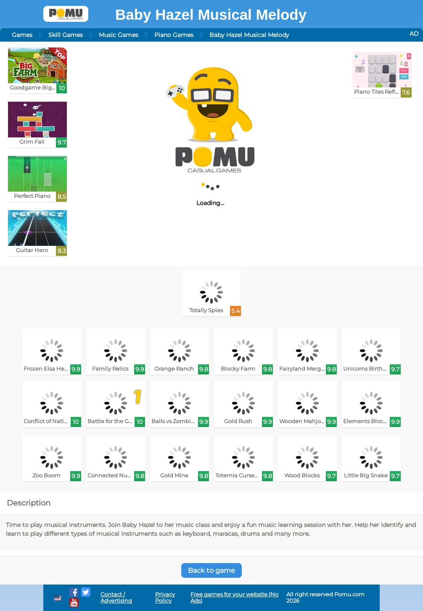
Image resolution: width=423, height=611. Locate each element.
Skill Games (65, 35)
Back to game (211, 570)
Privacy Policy (165, 597)
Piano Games (173, 35)
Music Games (118, 35)
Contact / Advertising (116, 597)
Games (22, 35)
